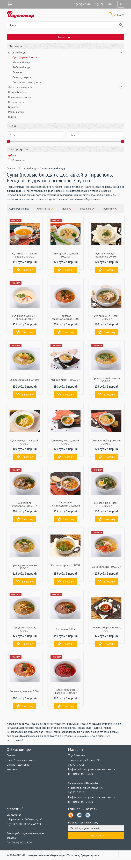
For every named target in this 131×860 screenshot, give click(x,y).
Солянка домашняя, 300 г (24, 691)
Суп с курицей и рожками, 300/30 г (106, 442)
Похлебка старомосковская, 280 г (65, 317)
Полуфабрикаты (17, 92)
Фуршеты (13, 107)
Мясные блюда (21, 62)
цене (65, 208)
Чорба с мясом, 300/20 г (65, 379)
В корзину (27, 270)
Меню (61, 37)
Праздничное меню (19, 97)
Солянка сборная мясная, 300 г (106, 629)
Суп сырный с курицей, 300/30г (65, 255)
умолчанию (43, 208)
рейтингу (109, 208)
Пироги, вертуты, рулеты (26, 82)
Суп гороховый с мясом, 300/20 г (106, 380)
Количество (19, 160)
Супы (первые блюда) (24, 57)
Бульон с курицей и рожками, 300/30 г (106, 255)
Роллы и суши (16, 112)
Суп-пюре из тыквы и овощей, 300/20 (24, 255)
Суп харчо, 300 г (65, 628)
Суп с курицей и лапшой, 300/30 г (24, 442)
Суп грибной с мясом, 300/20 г (106, 317)
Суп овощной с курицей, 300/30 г (65, 442)
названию (85, 208)
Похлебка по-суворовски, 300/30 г (24, 504)
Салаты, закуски (21, 77)
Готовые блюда (17, 52)
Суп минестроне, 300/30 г (65, 567)
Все (14, 155)
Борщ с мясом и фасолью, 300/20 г (65, 691)
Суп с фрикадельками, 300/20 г (24, 567)
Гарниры (17, 72)
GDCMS (20, 855)
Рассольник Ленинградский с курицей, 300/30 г (65, 505)
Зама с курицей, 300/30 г (106, 566)
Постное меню (16, 102)
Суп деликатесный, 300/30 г (24, 629)
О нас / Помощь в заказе (21, 760)
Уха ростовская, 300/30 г (24, 379)
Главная (11, 755)
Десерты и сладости (20, 87)
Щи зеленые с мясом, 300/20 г (106, 504)
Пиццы (12, 117)
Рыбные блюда (21, 67)
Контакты (12, 769)
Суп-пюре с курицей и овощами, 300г (24, 317)
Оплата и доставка (18, 764)
